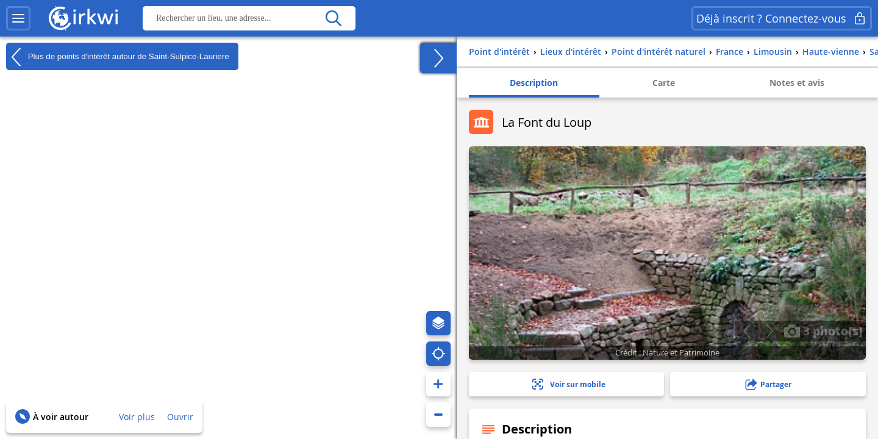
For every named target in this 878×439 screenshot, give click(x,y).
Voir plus (137, 417)
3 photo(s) (823, 330)
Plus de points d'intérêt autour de (117, 56)
